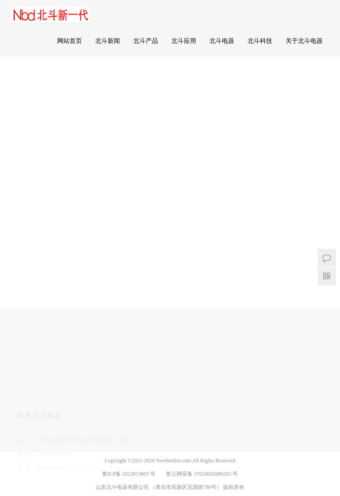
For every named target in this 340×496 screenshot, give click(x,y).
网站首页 (69, 41)
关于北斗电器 (304, 41)
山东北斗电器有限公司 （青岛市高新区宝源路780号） (159, 487)
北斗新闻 (107, 41)
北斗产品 (145, 41)
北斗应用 (183, 41)
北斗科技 (259, 41)
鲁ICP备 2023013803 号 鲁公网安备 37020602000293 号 (170, 474)
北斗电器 (221, 41)
